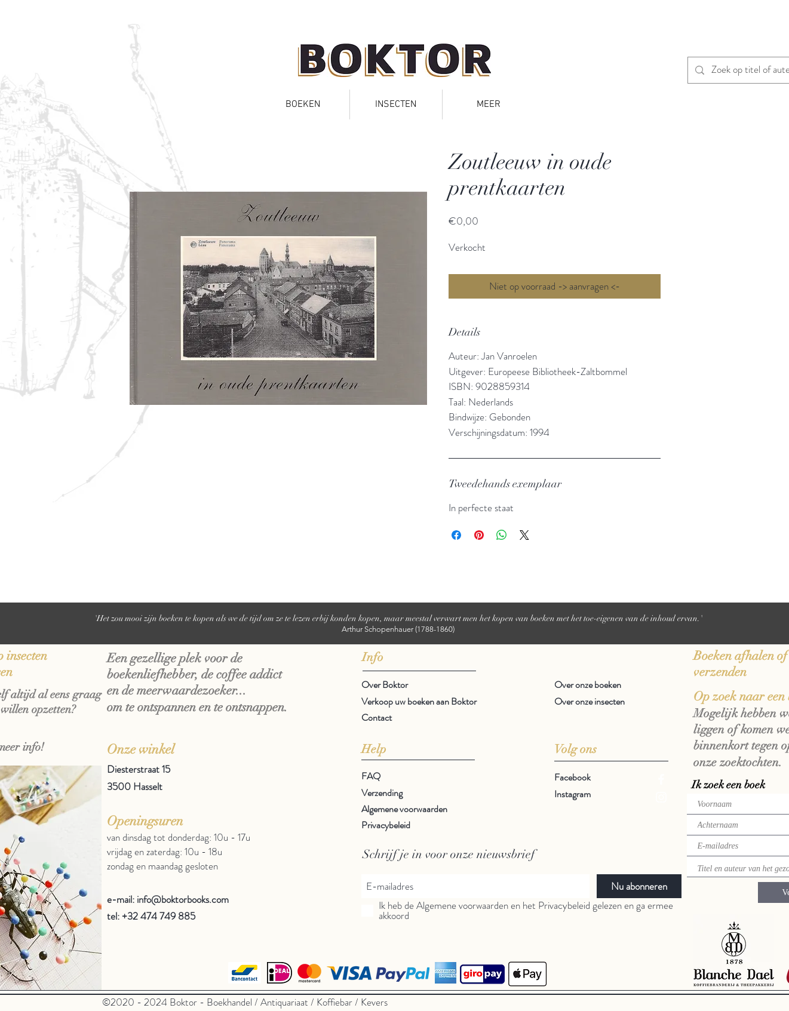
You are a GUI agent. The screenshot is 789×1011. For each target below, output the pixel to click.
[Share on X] (524, 535)
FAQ (370, 776)
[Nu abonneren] (639, 886)
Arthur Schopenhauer (377, 629)
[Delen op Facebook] (456, 535)
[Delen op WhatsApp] (502, 535)
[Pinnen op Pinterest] (479, 535)
